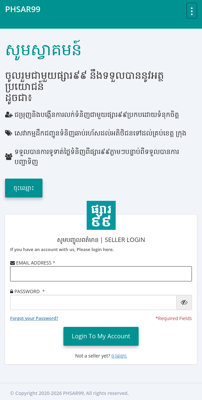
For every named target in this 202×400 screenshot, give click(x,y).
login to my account (101, 336)
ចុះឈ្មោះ (23, 188)
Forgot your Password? (34, 318)
